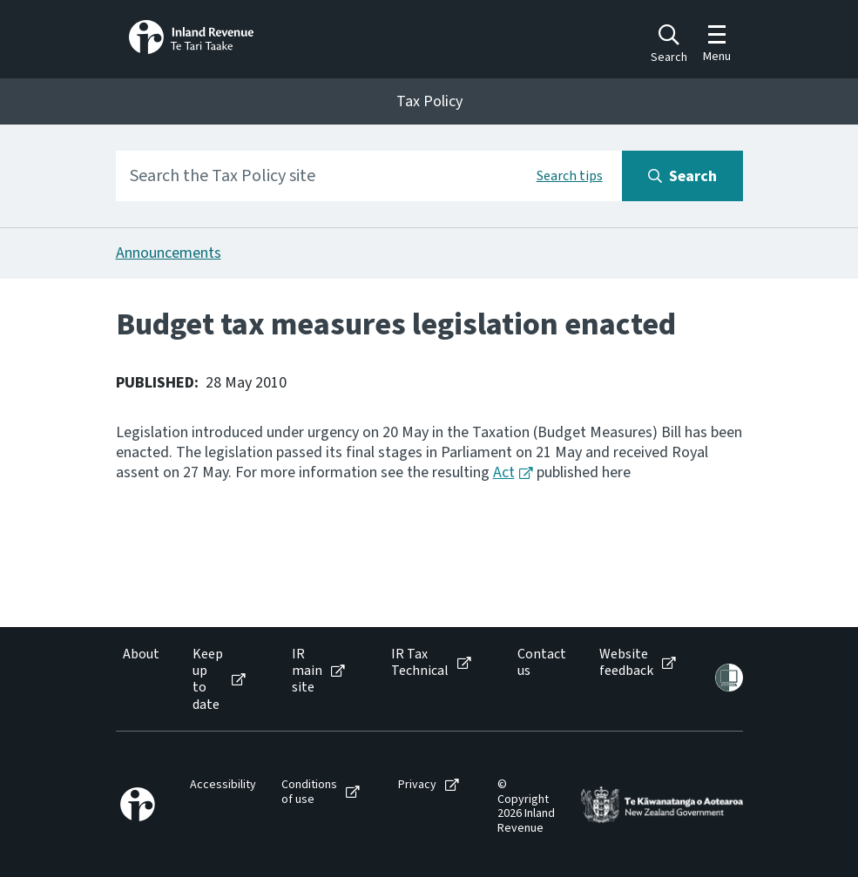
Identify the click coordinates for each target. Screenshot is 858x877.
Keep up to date (208, 679)
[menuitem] (139, 679)
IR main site (307, 671)
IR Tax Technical (420, 662)
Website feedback (626, 662)
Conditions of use (309, 792)
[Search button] (682, 176)
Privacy (417, 785)
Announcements (168, 253)
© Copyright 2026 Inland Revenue (526, 807)
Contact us (541, 662)
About (141, 654)
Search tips (570, 176)
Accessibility (223, 785)
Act (504, 472)
